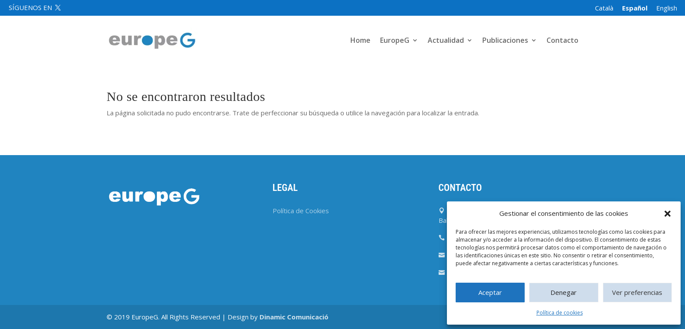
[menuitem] (604, 8)
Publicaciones (505, 41)
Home (360, 41)
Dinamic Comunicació (294, 316)
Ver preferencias (637, 292)
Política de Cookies (301, 210)
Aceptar (490, 292)
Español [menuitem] (634, 7)
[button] (667, 213)
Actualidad (446, 41)
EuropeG (394, 41)
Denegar (563, 292)
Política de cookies (559, 312)
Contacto (562, 41)
